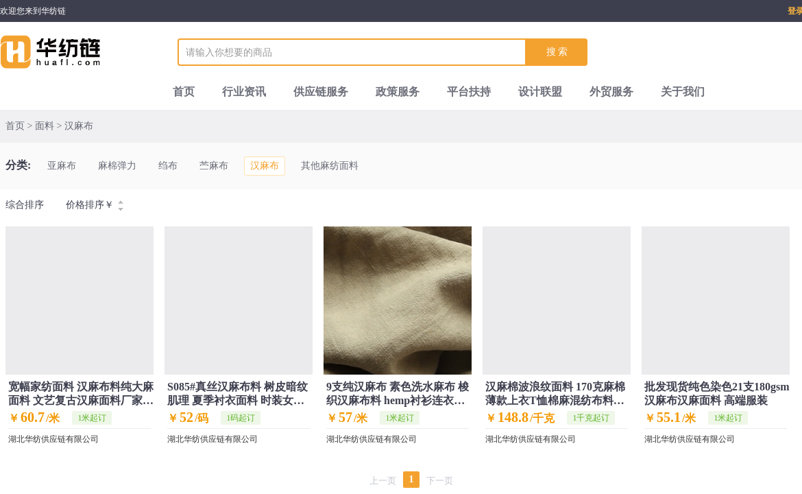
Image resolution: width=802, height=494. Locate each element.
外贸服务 (611, 91)
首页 (184, 91)
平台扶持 (469, 91)
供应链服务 (320, 91)
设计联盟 (540, 91)
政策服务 (398, 91)
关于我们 (683, 91)
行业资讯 (244, 91)
